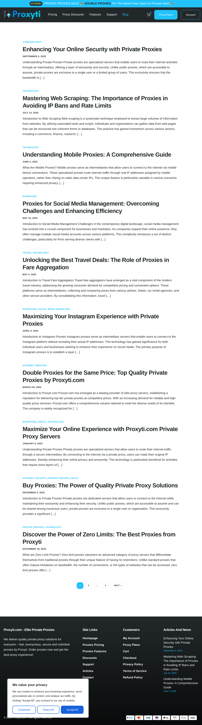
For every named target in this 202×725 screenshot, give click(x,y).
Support (112, 14)
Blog (125, 14)
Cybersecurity (33, 42)
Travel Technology (36, 252)
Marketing (30, 196)
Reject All (48, 709)
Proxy (42, 422)
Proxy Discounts (73, 14)
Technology (31, 91)
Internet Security (35, 478)
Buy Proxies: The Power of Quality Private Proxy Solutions (100, 485)
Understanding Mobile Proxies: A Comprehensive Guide (97, 154)
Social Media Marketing (54, 309)
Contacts (54, 33)
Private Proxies (58, 478)
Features (95, 14)
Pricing (52, 14)
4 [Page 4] (105, 585)
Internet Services (35, 365)
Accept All (72, 709)
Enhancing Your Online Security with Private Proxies (92, 49)
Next (117, 585)
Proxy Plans (166, 14)
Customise (24, 709)
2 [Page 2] (88, 585)
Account (190, 14)
